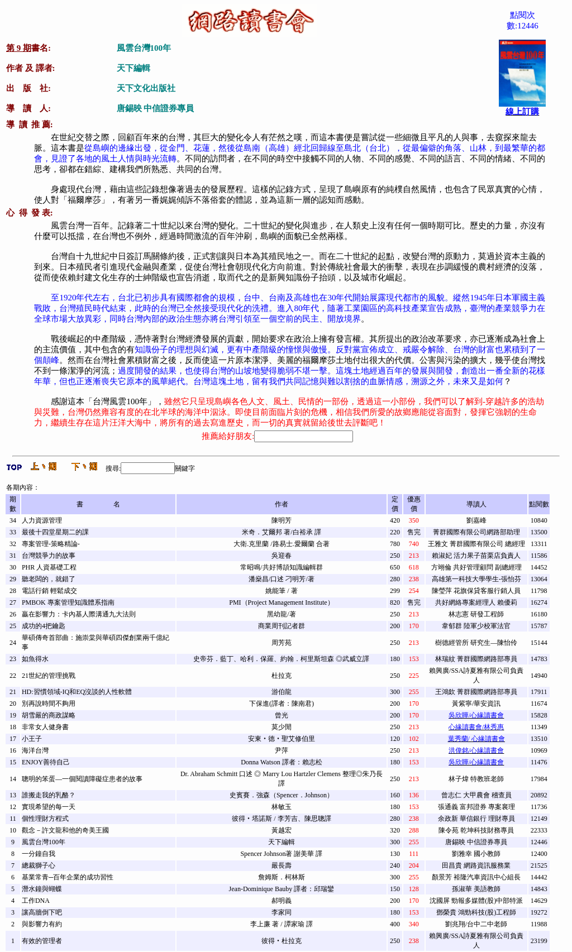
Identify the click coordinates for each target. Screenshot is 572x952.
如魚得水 (35, 659)
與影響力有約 (42, 924)
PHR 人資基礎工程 (49, 567)
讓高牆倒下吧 (42, 912)
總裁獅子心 (38, 865)
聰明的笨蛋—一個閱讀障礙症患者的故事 (82, 779)
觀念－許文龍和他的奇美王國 (65, 830)
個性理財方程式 (45, 818)
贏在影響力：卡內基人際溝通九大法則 (79, 614)
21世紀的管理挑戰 (48, 676)
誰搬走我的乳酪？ (48, 795)
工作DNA (36, 901)
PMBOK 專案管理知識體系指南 (68, 602)
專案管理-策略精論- (51, 544)
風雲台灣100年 (43, 842)
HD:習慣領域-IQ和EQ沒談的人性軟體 (77, 692)
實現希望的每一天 (48, 807)
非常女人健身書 (45, 727)
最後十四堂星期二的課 (55, 532)
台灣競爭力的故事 (48, 555)
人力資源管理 (42, 520)
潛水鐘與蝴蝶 (42, 889)
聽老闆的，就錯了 (48, 579)
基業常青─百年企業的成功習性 (68, 877)
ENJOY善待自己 (46, 762)
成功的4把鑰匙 (43, 626)
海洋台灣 (35, 750)
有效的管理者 (42, 941)
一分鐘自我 (38, 854)
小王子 (32, 739)
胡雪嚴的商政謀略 (48, 715)
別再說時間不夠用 (48, 703)
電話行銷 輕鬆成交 (49, 591)
